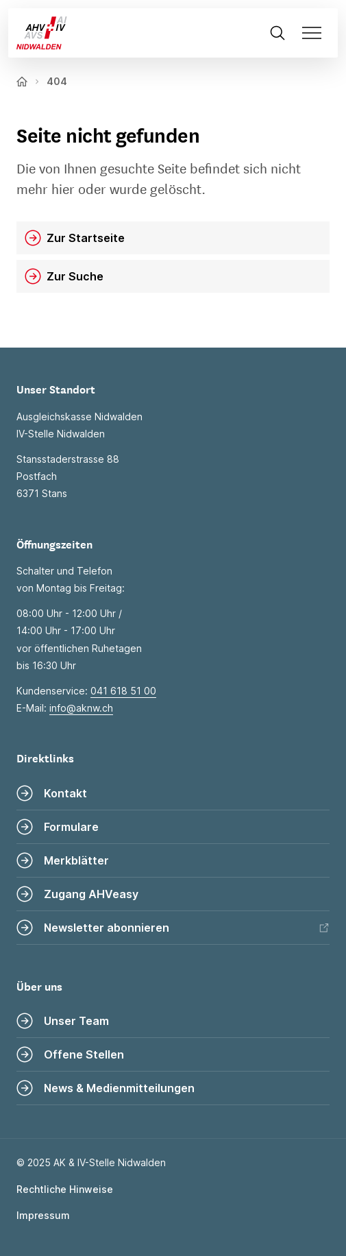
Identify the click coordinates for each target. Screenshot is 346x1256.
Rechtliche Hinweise (64, 1189)
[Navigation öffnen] (316, 33)
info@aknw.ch (81, 708)
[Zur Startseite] (37, 33)
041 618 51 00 (123, 691)
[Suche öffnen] (277, 33)
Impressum (43, 1215)
